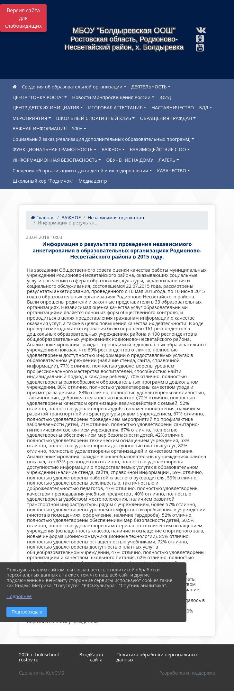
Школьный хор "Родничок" (43, 181)
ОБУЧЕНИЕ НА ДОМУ (129, 160)
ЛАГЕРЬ (166, 160)
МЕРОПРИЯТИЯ (30, 118)
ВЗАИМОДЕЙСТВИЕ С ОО (158, 149)
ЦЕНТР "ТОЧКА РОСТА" (38, 97)
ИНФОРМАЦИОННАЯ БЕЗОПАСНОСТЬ (55, 160)
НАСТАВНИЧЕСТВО (172, 108)
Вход (84, 654)
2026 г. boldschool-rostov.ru (39, 657)
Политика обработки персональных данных (157, 657)
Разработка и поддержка (187, 673)
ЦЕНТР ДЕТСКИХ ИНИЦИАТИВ (46, 108)
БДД (204, 108)
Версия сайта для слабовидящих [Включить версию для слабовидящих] (23, 18)
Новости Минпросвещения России (111, 97)
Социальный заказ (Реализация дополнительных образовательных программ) (102, 139)
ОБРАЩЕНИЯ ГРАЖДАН (166, 118)
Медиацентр (93, 181)
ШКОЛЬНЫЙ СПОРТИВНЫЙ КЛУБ (93, 118)
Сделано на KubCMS (41, 673)
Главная (43, 217)
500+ (77, 128)
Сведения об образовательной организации (72, 87)
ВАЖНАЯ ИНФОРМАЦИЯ (40, 128)
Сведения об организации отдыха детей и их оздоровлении (80, 171)
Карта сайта (96, 657)
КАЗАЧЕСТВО (171, 171)
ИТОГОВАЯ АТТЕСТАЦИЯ (115, 108)
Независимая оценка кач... (118, 217)
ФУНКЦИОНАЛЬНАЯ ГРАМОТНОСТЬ (53, 149)
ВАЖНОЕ (111, 149)
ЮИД (165, 97)
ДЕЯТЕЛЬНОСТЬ (149, 87)
